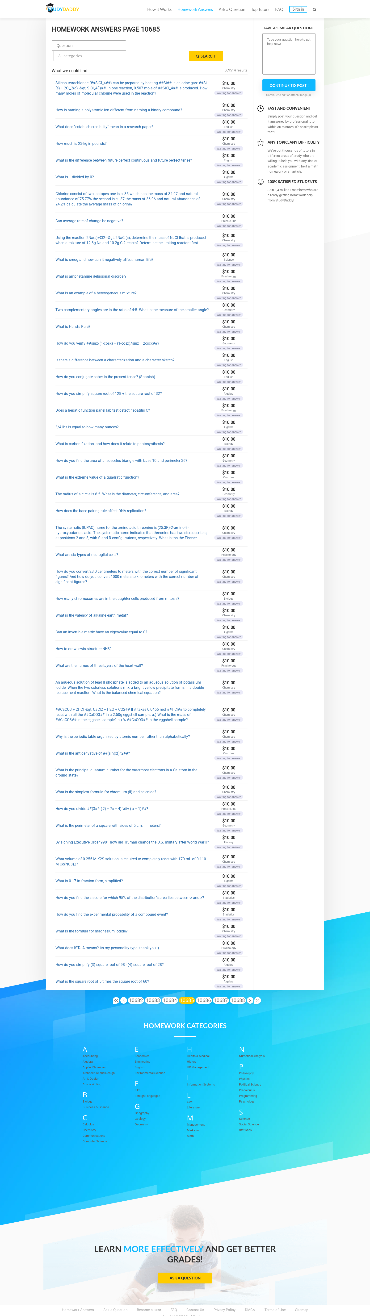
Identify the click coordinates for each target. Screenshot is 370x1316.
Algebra (89, 1049)
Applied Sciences (96, 1055)
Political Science (252, 1072)
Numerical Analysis (254, 1043)
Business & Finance (98, 1094)
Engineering (144, 1049)
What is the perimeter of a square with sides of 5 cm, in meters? (108, 813)
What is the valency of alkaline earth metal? (91, 603)
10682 (136, 988)
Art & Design (92, 1066)
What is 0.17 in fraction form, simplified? (89, 868)
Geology (141, 1106)
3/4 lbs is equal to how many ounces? (87, 414)
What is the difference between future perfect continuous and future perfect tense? (123, 148)
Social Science (250, 1112)
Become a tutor (149, 1297)
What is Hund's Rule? (72, 314)
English (140, 1055)
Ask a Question (232, 9)
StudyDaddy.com (197, 1304)
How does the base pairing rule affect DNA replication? (100, 498)
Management (197, 1112)
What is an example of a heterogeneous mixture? (96, 280)
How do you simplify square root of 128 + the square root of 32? (108, 381)
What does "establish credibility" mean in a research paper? (104, 114)
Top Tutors (260, 9)
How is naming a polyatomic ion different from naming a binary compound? (118, 97)
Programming (249, 1083)
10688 (238, 988)
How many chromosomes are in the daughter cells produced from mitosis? (117, 586)
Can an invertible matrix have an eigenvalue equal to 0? (101, 619)
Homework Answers (195, 9)
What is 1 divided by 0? (74, 164)
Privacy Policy (224, 1297)
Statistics (246, 1117)
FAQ (279, 9)
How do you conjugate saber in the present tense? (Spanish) (105, 364)
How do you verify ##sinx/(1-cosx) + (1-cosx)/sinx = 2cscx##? (107, 331)
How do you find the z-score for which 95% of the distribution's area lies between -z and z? (129, 885)
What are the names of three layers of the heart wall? (99, 653)
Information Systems (203, 1072)
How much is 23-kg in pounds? (81, 131)
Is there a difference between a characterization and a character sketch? (115, 347)
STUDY (70, 9)
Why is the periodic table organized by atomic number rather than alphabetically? (122, 724)
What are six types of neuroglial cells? (86, 542)
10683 (153, 988)
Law (190, 1089)
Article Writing (94, 1072)
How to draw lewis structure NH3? (83, 636)
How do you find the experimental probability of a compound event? (111, 902)
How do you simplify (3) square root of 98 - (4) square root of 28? (109, 952)
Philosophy (247, 1060)
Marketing (195, 1117)
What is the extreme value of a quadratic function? (97, 465)
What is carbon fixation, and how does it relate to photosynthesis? (110, 431)
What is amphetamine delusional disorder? (90, 264)
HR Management (200, 1055)
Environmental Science (153, 1060)
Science (245, 1106)
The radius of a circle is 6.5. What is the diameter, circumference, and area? (117, 481)
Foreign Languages (149, 1083)
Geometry (142, 1112)
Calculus (89, 1112)
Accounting (92, 1043)
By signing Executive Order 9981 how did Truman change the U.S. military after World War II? (132, 829)
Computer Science (97, 1129)
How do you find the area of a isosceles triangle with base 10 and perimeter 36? (121, 448)
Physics (245, 1066)
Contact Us (195, 1297)
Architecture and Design (101, 1060)
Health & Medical (200, 1043)
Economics (144, 1043)
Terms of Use (275, 1297)
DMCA (250, 1297)
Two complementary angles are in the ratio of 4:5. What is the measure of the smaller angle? (132, 297)
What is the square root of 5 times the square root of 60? (102, 969)
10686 (204, 988)
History (192, 1049)
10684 (170, 988)
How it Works (159, 9)
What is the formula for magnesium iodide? (91, 918)
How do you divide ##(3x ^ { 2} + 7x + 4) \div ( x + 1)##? (101, 796)
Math (191, 1123)
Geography (143, 1100)
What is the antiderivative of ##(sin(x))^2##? (92, 741)
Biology (88, 1089)
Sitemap (301, 1297)
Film (138, 1077)
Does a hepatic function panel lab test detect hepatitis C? (102, 398)
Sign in (298, 9)
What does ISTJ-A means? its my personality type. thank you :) (107, 935)
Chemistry (91, 1117)
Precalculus (248, 1077)
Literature (194, 1095)
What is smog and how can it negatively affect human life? (104, 247)
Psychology (248, 1089)
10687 (221, 988)
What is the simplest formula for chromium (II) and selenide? (105, 779)
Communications (96, 1123)
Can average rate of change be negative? (89, 208)
